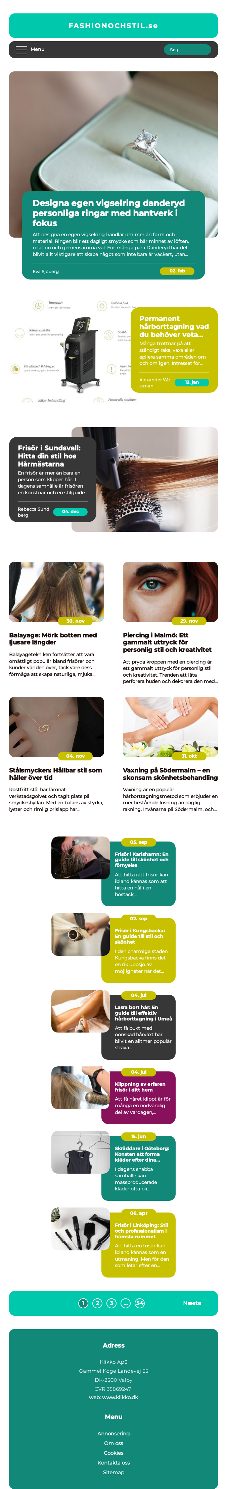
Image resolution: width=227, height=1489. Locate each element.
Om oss (113, 1443)
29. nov (189, 621)
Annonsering (113, 1433)
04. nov (75, 756)
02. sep (138, 919)
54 (139, 1303)
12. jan (192, 382)
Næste (192, 1303)
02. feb (177, 270)
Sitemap (113, 1472)
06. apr (138, 1213)
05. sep (138, 842)
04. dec (70, 511)
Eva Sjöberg (46, 271)
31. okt (189, 756)
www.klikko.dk (120, 1397)
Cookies (113, 1453)
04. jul (138, 995)
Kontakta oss (113, 1463)
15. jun (138, 1136)
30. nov (75, 621)
